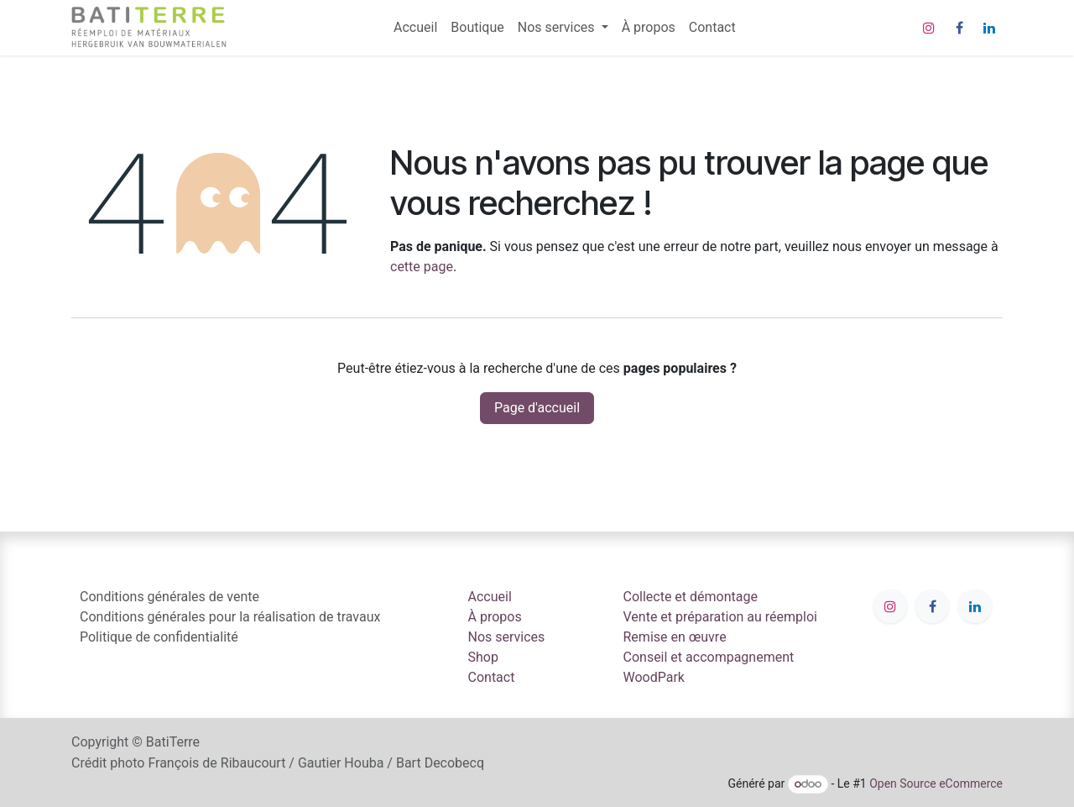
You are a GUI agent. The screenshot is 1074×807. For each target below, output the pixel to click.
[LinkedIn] (989, 27)
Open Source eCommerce (936, 783)
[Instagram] (928, 27)
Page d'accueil (537, 408)
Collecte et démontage (690, 597)
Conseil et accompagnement (709, 657)
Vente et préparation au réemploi (720, 617)
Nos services (506, 637)
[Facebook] (959, 27)
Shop (483, 657)
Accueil (490, 597)
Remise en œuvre (675, 637)
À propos (495, 617)
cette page (421, 267)
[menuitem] (415, 28)
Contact (491, 677)
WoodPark (654, 677)
